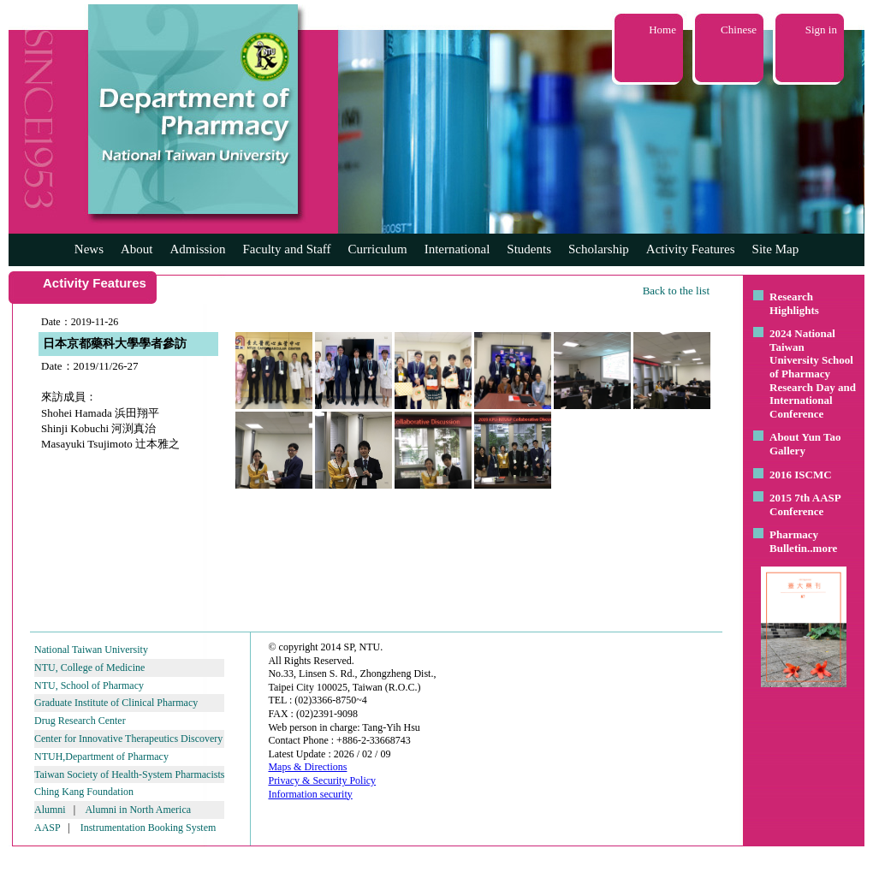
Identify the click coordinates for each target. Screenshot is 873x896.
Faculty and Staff (287, 249)
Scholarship (598, 249)
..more (822, 548)
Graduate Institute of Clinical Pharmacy (116, 703)
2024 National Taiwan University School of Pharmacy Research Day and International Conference (812, 373)
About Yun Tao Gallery (805, 443)
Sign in (821, 29)
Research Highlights (794, 303)
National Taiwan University (91, 650)
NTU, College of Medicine (89, 667)
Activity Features (690, 249)
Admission (197, 249)
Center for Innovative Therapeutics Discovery (128, 739)
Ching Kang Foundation (84, 792)
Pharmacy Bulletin (793, 541)
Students (529, 249)
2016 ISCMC (800, 474)
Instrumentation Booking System (148, 828)
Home (662, 29)
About (137, 249)
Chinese (739, 29)
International (457, 249)
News (89, 249)
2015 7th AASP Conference (804, 504)
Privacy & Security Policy (322, 780)
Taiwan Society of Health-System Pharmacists (129, 774)
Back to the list (676, 290)
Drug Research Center (80, 721)
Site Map (775, 249)
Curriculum (377, 249)
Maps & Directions (307, 767)
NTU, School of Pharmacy (89, 685)
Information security (310, 794)
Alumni (50, 810)
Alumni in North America (138, 810)
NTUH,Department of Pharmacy (101, 756)
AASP (47, 828)
